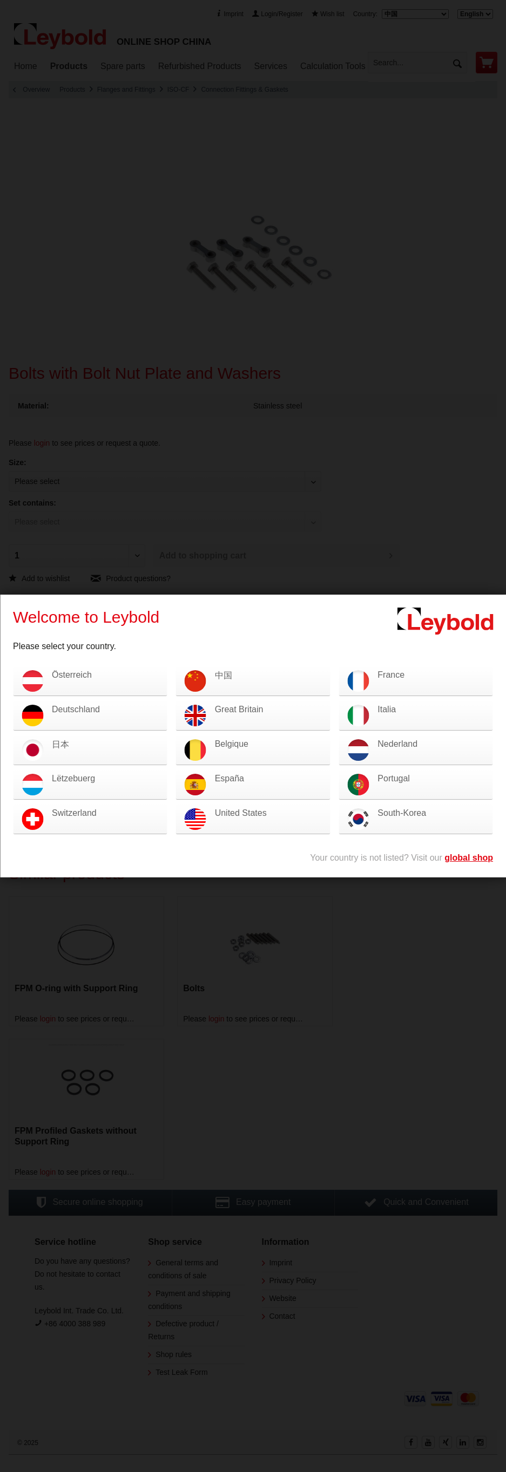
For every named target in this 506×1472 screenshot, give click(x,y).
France (390, 674)
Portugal (393, 778)
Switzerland (74, 812)
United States (241, 812)
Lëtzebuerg (73, 778)
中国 (223, 675)
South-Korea (401, 812)
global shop (468, 857)
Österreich (72, 674)
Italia (386, 709)
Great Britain (239, 709)
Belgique (231, 743)
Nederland (397, 743)
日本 (60, 744)
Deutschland (76, 709)
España (229, 778)
